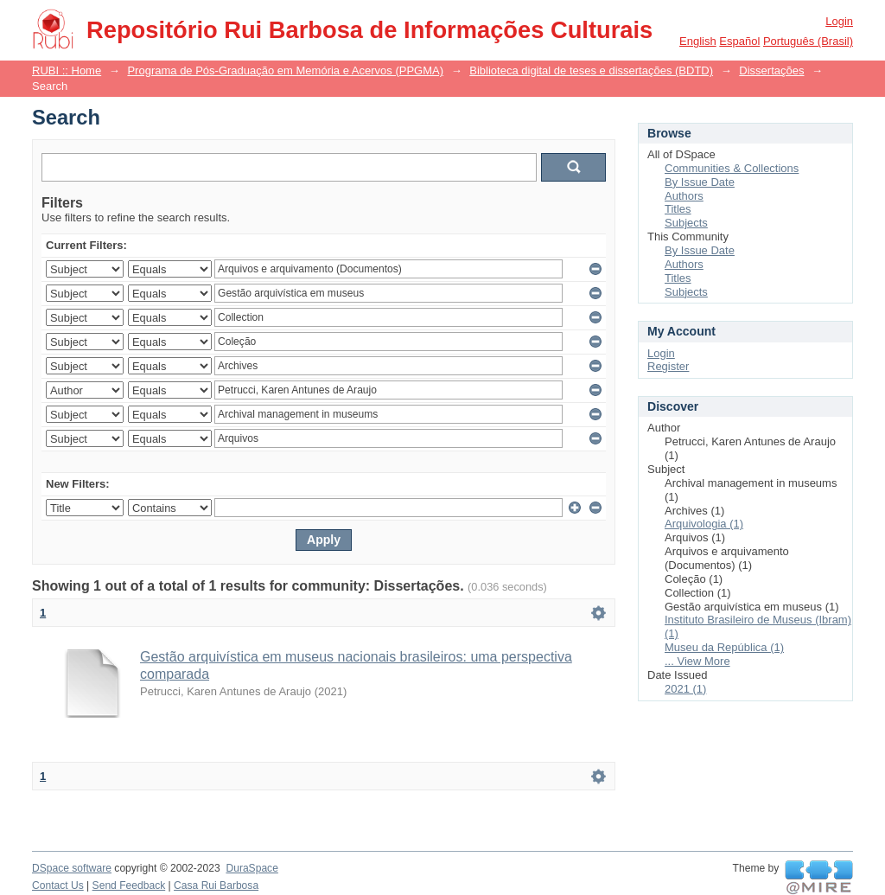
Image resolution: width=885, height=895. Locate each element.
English (697, 41)
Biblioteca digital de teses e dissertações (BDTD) (591, 70)
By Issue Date (700, 182)
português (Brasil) (808, 41)
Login (839, 21)
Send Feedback (129, 885)
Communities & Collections (732, 168)
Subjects (686, 222)
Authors (684, 195)
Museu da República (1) (724, 647)
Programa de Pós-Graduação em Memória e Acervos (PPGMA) (285, 70)
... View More (697, 661)
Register (668, 366)
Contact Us (58, 885)
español (739, 41)
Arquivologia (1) (704, 523)
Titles (678, 208)
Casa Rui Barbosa (216, 885)
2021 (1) (685, 688)
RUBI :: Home (66, 70)
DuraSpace (251, 868)
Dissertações (771, 70)
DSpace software (71, 868)
